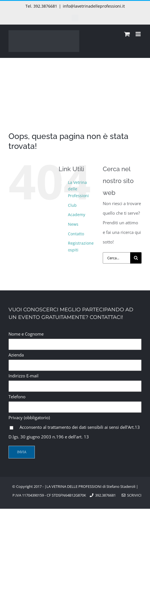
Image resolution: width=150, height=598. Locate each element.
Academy (76, 214)
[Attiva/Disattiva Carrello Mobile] (127, 34)
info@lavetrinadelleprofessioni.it (94, 6)
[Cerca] (136, 258)
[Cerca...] (116, 258)
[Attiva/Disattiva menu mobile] (139, 34)
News (73, 224)
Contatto (76, 233)
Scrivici (132, 495)
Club (72, 205)
